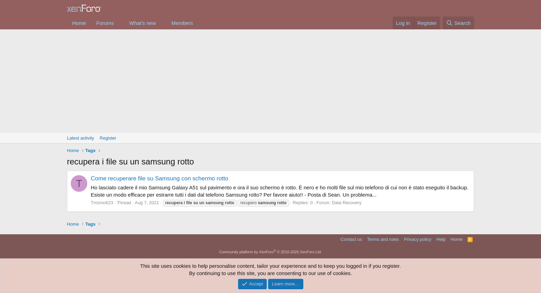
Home (79, 23)
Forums (105, 23)
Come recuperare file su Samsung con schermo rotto (159, 178)
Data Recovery (347, 202)
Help (441, 239)
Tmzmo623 (102, 202)
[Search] (458, 23)
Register (108, 138)
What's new (142, 23)
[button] (119, 23)
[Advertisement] (270, 81)
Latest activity (80, 138)
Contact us (351, 239)
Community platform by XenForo (270, 252)
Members (182, 23)
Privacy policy (417, 239)
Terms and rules (383, 239)
